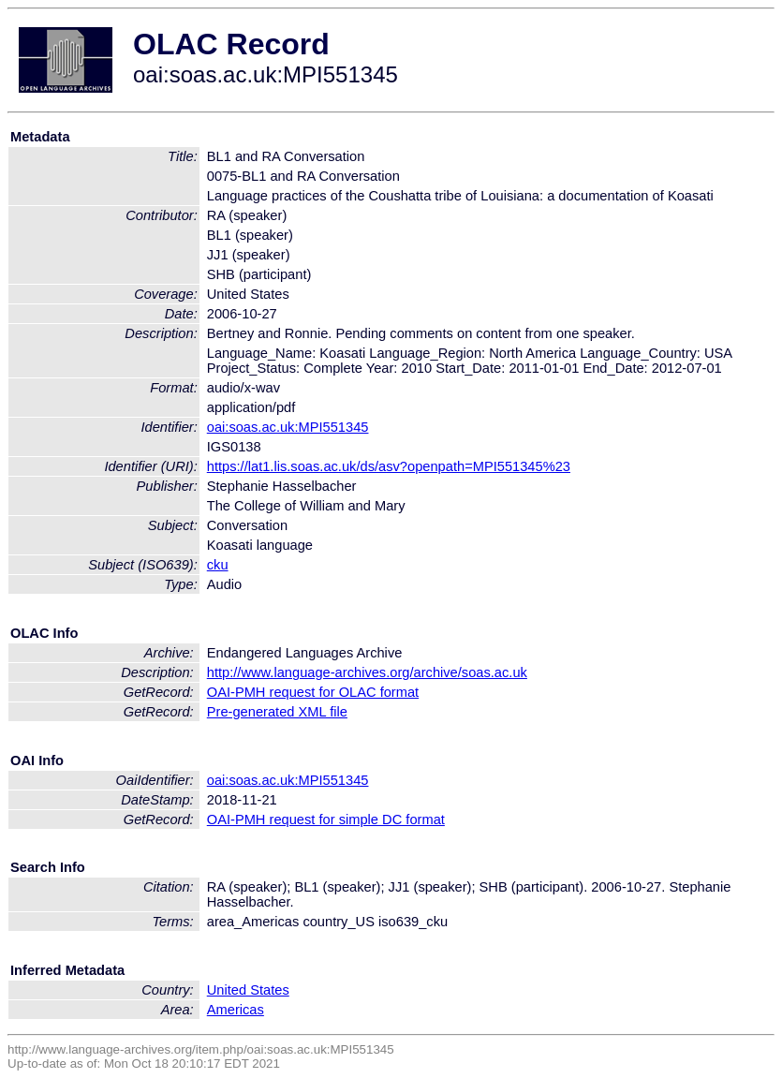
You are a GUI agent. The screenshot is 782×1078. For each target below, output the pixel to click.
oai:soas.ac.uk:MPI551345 (288, 427)
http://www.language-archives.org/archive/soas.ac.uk (367, 672)
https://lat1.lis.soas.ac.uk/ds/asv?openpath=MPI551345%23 (388, 466)
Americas (235, 1009)
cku (218, 564)
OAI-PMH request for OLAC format (313, 692)
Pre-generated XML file (277, 711)
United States (248, 989)
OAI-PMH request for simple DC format (326, 819)
